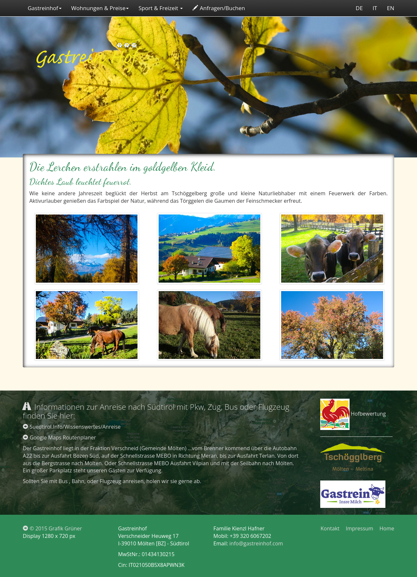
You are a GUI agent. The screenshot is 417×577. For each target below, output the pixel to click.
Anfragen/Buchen (219, 8)
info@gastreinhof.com (256, 543)
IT (375, 8)
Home (387, 528)
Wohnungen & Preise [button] (100, 8)
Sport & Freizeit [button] (160, 8)
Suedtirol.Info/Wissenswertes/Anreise (72, 426)
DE (359, 8)
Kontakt (330, 528)
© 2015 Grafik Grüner (52, 528)
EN (390, 8)
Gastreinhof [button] (45, 8)
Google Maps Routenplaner (59, 437)
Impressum (359, 528)
